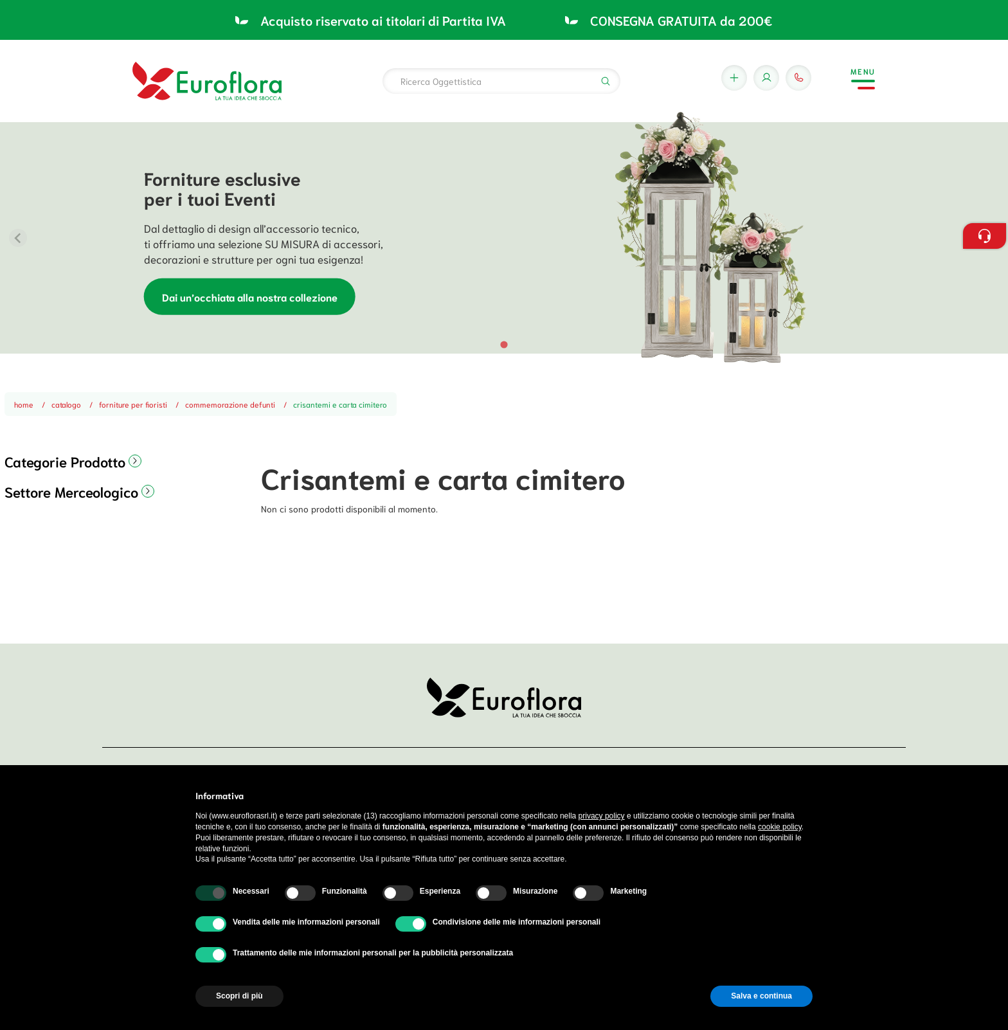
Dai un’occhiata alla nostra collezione (250, 296)
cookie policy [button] (780, 826)
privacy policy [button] (602, 815)
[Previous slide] (18, 238)
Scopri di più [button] (239, 995)
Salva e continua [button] (761, 995)
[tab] (503, 344)
